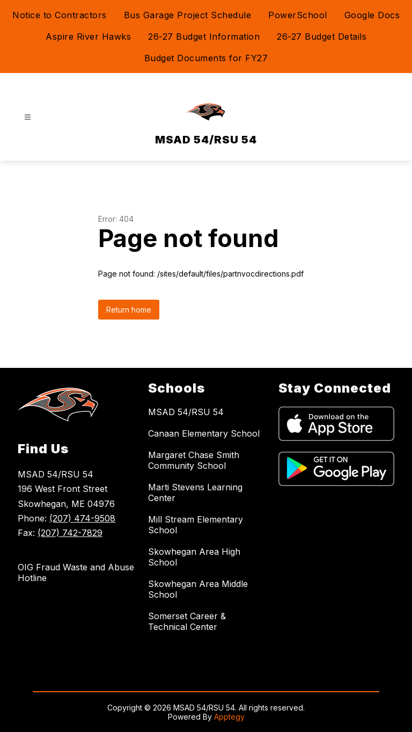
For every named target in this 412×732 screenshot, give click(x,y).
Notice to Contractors (59, 15)
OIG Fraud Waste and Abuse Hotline (76, 572)
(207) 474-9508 (82, 518)
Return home (128, 309)
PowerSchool (297, 15)
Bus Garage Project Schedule (188, 15)
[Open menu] (27, 117)
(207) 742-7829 (70, 532)
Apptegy (229, 716)
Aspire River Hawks (88, 36)
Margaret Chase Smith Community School (193, 460)
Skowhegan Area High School (194, 557)
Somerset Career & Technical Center (187, 621)
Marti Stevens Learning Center (195, 492)
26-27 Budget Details (321, 36)
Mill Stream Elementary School (195, 524)
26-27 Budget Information (204, 36)
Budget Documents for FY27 (206, 58)
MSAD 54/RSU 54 (186, 412)
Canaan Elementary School (204, 433)
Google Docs (372, 15)
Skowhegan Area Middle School (198, 589)
